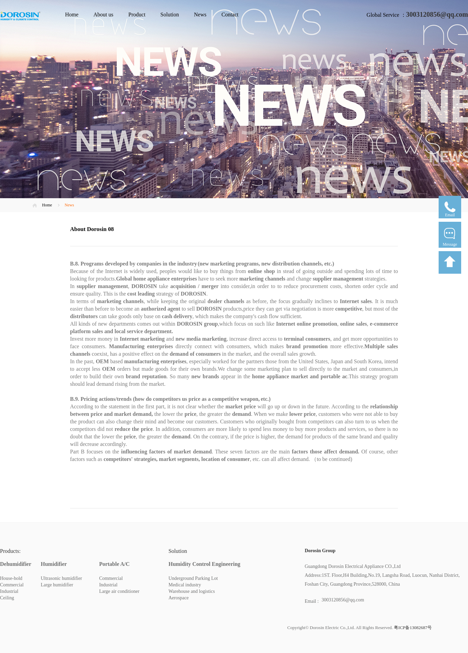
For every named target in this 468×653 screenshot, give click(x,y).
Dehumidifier (15, 564)
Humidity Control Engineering (204, 564)
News (200, 14)
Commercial (12, 584)
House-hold (11, 578)
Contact (229, 14)
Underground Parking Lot (193, 578)
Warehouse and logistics (191, 591)
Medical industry (184, 584)
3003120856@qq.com (437, 14)
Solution (170, 14)
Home (71, 14)
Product (137, 14)
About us (103, 14)
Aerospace (178, 597)
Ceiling (7, 597)
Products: (10, 551)
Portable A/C (114, 564)
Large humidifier (57, 584)
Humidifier (54, 564)
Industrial (9, 591)
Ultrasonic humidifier (61, 578)
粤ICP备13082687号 (412, 627)
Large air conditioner (119, 591)
